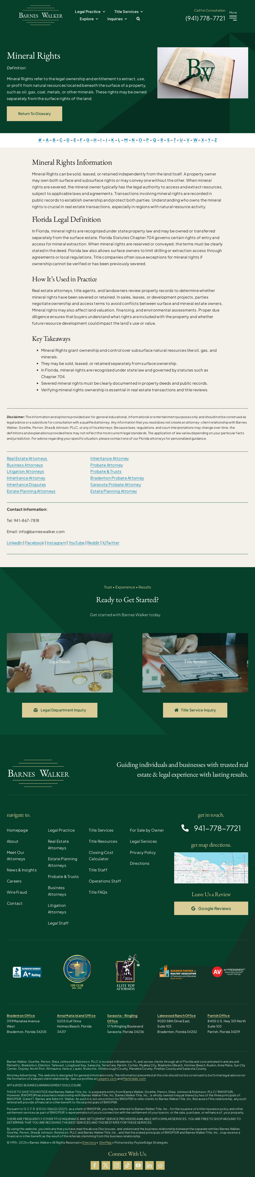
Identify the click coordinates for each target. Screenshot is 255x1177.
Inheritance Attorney (26, 477)
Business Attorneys (25, 464)
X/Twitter (110, 542)
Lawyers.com (107, 1078)
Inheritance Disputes (26, 484)
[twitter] (106, 1165)
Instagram (56, 542)
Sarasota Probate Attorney (115, 484)
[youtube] (138, 1165)
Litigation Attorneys (25, 471)
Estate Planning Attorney (113, 491)
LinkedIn (14, 542)
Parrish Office (219, 1015)
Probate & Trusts (105, 471)
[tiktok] (127, 1165)
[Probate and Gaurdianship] (60, 663)
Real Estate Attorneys (27, 458)
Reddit (93, 542)
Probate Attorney (106, 464)
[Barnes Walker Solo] (41, 6)
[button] (138, 18)
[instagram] (116, 1165)
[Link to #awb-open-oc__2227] (233, 18)
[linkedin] (149, 1165)
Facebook (34, 542)
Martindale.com (134, 1078)
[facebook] (95, 1165)
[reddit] (160, 1165)
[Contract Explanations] (195, 663)
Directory (89, 1142)
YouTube (77, 542)
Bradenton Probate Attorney (117, 477)
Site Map (105, 1142)
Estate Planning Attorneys (31, 491)
